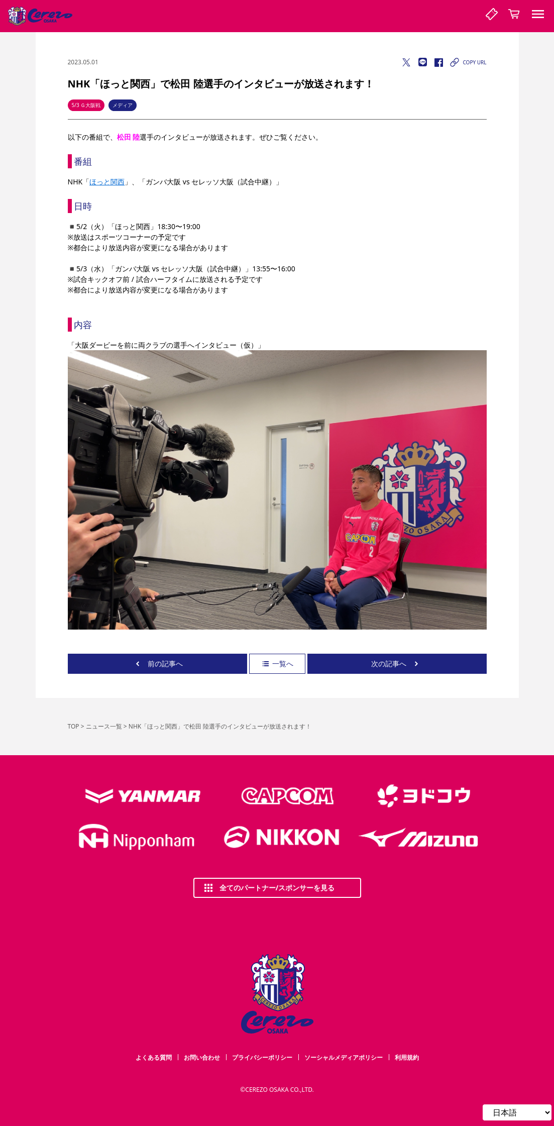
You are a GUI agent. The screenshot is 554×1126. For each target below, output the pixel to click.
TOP (73, 726)
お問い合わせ (202, 1057)
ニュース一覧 (104, 726)
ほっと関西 (107, 181)
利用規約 (407, 1057)
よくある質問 (154, 1057)
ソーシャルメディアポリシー (343, 1057)
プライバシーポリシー (262, 1057)
